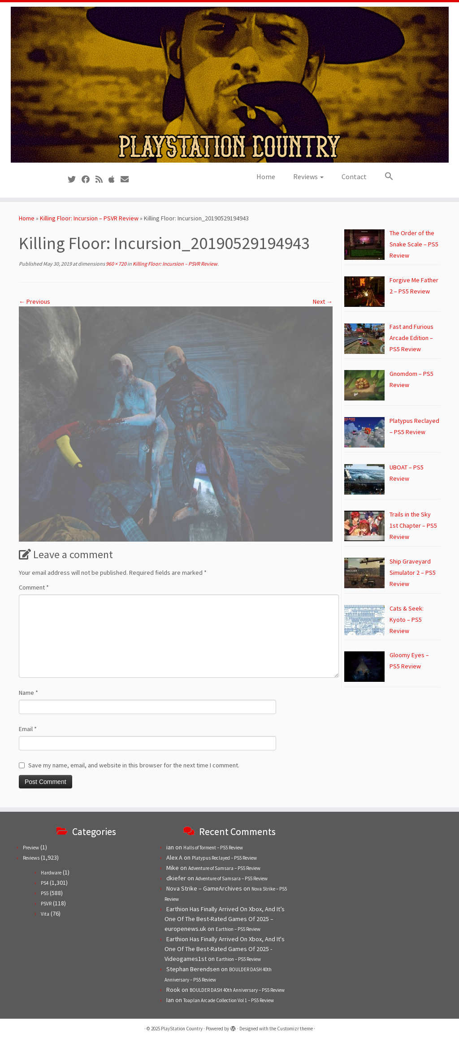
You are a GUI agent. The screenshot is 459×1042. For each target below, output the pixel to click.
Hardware (51, 873)
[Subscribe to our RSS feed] (101, 179)
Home (265, 176)
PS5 (44, 893)
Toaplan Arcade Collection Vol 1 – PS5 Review (228, 1000)
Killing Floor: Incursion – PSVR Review (89, 218)
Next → (323, 301)
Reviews (308, 176)
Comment (34, 587)
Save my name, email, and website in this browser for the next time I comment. (133, 765)
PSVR (46, 903)
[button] (385, 176)
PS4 (44, 883)
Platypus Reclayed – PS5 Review (224, 858)
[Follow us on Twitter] (75, 179)
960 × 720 (115, 263)
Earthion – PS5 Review (238, 929)
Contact (354, 176)
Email (28, 729)
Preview (31, 847)
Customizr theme (295, 1028)
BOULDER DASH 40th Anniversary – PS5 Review (237, 990)
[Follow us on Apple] (114, 179)
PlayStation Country (182, 1028)
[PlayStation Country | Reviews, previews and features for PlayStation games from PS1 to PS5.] (229, 85)
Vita (45, 914)
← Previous (34, 301)
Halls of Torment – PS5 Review (213, 847)
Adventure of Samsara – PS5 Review (224, 868)
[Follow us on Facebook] (88, 179)
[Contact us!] (127, 179)
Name (28, 693)
